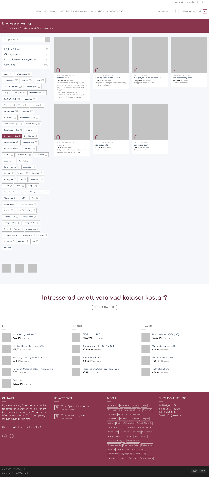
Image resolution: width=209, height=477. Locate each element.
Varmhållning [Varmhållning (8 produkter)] (140, 454)
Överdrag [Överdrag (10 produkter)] (133, 458)
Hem (38, 11)
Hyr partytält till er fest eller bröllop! (21, 427)
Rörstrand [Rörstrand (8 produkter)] (124, 432)
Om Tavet (179, 2)
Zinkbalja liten (102, 145)
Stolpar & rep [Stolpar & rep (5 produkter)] (146, 445)
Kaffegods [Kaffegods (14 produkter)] (122, 414)
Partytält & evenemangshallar (20, 59)
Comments (68, 409)
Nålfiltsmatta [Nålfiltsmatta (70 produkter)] (128, 423)
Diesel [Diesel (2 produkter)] (144, 406)
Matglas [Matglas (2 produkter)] (145, 419)
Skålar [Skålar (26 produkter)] (128, 436)
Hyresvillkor (190, 2)
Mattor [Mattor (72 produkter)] (111, 423)
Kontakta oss (115, 11)
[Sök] (32, 11)
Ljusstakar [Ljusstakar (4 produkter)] (134, 419)
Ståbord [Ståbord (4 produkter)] (111, 449)
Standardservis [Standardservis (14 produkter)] (114, 445)
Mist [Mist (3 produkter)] (118, 423)
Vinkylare (61, 145)
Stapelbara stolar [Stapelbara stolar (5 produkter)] (130, 445)
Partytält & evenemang (74, 11)
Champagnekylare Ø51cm (107, 78)
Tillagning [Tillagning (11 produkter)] (142, 449)
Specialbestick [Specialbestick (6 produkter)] (140, 436)
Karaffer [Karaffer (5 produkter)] (123, 419)
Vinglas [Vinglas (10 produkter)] (123, 458)
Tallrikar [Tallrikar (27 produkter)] (120, 449)
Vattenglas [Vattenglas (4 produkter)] (112, 458)
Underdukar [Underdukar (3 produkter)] (113, 454)
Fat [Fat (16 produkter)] (139, 410)
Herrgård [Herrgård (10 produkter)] (112, 414)
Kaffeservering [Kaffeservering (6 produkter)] (136, 414)
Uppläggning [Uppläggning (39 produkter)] (126, 454)
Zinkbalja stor (141, 145)
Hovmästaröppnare (182, 78)
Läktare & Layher (13, 49)
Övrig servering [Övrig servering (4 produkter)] (146, 458)
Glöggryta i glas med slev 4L (148, 78)
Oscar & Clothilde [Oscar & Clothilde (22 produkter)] (144, 423)
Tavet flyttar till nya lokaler (75, 406)
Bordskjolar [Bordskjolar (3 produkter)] (125, 406)
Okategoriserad (12, 54)
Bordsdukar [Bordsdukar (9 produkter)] (113, 406)
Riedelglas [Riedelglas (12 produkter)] (131, 427)
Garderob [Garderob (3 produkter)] (147, 410)
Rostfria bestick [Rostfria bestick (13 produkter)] (144, 427)
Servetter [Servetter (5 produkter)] (136, 432)
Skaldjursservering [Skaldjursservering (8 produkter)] (115, 436)
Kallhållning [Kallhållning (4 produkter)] (113, 419)
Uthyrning (50, 11)
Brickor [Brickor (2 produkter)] (136, 406)
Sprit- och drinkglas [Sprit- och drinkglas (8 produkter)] (116, 441)
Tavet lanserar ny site (73, 415)
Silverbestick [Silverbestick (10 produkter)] (147, 432)
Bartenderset (63, 78)
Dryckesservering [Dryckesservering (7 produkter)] (115, 410)
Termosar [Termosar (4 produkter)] (131, 449)
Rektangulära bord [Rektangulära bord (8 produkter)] (116, 427)
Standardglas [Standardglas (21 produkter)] (133, 441)
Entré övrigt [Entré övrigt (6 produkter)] (130, 410)
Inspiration (97, 11)
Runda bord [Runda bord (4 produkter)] (113, 432)
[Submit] (47, 39)
